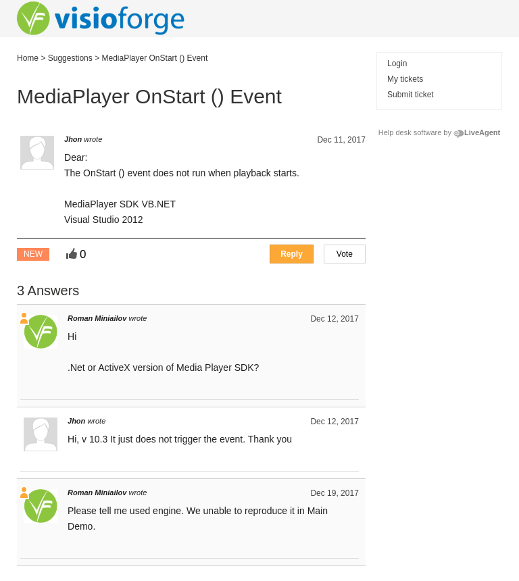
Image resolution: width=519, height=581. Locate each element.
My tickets (405, 79)
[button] (345, 254)
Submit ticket (410, 94)
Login (397, 63)
